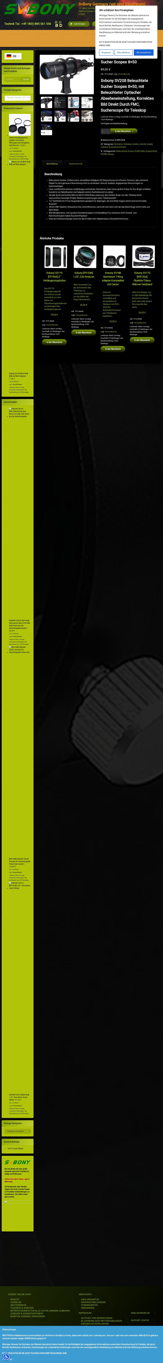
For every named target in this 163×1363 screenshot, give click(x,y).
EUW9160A (140, 151)
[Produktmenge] (106, 131)
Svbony (110, 154)
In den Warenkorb (123, 131)
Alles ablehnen (123, 52)
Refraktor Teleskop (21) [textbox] (17, 98)
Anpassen (106, 52)
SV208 (104, 154)
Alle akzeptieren (144, 52)
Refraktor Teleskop (122, 144)
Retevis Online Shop (52, 42)
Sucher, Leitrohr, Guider (142, 144)
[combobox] (18, 98)
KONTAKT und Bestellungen (19, 42)
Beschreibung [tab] (52, 164)
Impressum (66, 34)
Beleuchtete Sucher (125, 151)
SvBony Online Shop (16, 34)
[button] (89, 59)
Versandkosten (124, 74)
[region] (126, 32)
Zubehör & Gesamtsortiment (113, 147)
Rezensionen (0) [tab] (75, 164)
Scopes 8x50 (151, 151)
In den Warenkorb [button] (54, 342)
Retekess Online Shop (81, 42)
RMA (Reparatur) (92, 34)
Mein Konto (43, 34)
